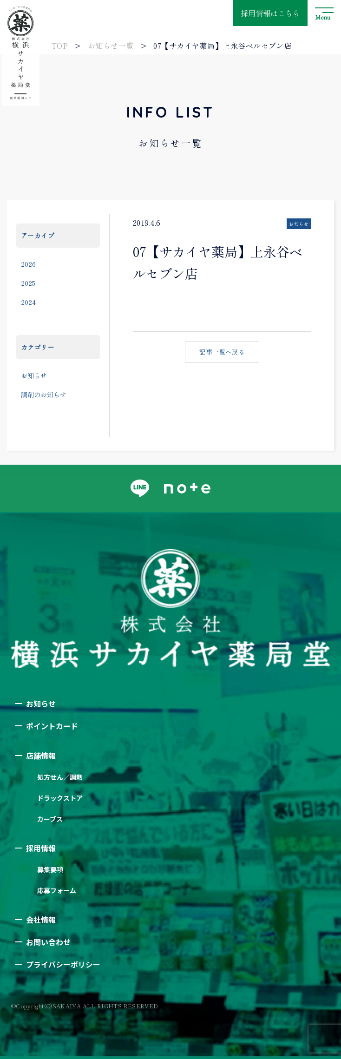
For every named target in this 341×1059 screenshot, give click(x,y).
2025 (28, 283)
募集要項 (50, 869)
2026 (28, 264)
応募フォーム (56, 890)
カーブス (50, 818)
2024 (28, 302)
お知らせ (34, 375)
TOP (59, 45)
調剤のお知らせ (43, 394)
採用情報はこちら (270, 13)
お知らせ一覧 (111, 45)
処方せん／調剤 (60, 777)
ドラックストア (60, 797)
